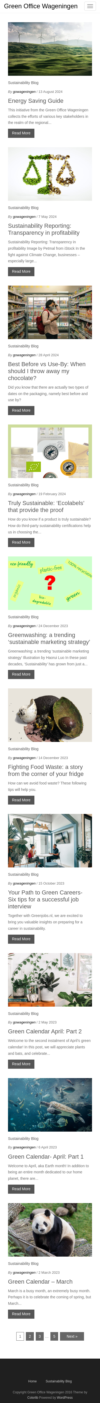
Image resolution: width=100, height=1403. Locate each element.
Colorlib (32, 1398)
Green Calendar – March (40, 1281)
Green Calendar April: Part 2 (45, 1031)
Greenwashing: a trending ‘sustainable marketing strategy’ (49, 638)
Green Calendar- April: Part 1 (46, 1156)
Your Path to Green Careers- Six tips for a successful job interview (45, 899)
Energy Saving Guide (35, 100)
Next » (72, 1336)
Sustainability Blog (23, 83)
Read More (21, 133)
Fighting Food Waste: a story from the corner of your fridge (46, 770)
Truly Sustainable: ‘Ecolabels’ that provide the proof (46, 506)
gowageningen (24, 92)
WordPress (65, 1398)
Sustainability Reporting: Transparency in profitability (43, 229)
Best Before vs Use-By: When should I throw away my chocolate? (47, 371)
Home (32, 1381)
